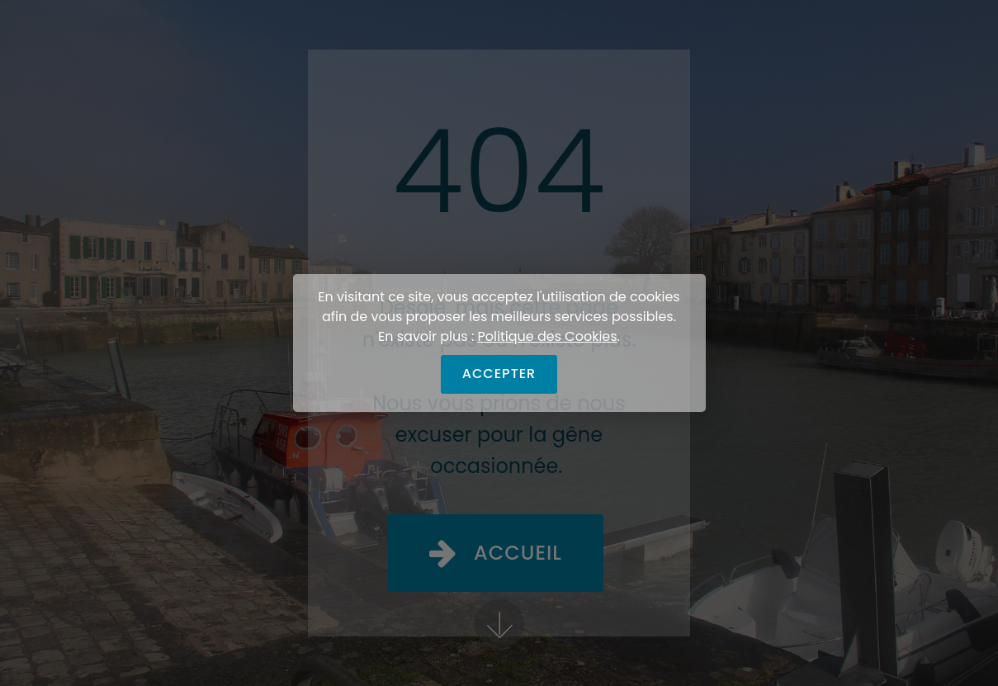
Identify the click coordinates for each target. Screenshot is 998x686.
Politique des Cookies (547, 336)
